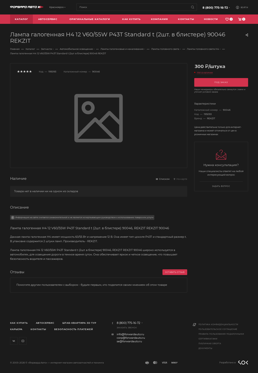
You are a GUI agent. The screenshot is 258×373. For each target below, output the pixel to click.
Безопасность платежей (73, 329)
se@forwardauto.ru (129, 341)
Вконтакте (14, 341)
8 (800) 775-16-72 (215, 7)
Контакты (38, 329)
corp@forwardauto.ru (131, 337)
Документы (205, 348)
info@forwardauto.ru (130, 334)
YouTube (23, 341)
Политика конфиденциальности (218, 324)
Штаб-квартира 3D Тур (79, 322)
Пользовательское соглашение (218, 329)
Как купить (19, 322)
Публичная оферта (209, 343)
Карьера (16, 329)
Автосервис (45, 322)
